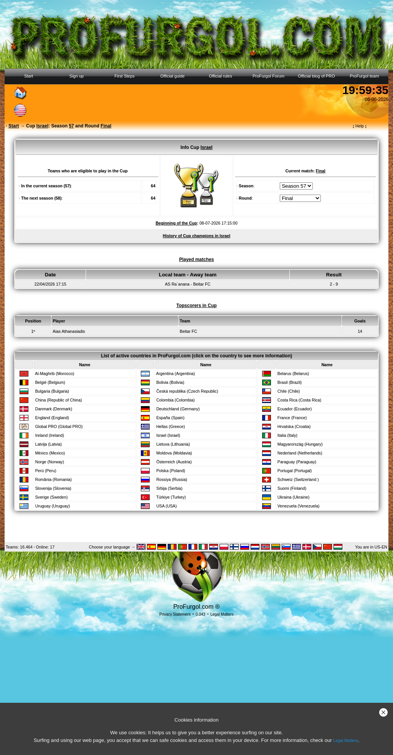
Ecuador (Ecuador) (294, 408)
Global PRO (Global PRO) (59, 426)
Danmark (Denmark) (53, 408)
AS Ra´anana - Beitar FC (187, 284)
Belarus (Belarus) (293, 373)
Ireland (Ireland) (49, 435)
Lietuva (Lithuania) (173, 444)
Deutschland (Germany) (178, 408)
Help (360, 126)
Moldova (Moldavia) (174, 453)
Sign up (76, 76)
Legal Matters (345, 740)
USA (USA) (166, 506)
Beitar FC (188, 331)
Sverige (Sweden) (51, 497)
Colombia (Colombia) (175, 400)
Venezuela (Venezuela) (298, 506)
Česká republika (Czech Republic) (187, 391)
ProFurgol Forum (268, 76)
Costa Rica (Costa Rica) (299, 400)
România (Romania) (53, 479)
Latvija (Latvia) (48, 444)
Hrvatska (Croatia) (293, 426)
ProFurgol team (364, 76)
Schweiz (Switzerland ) (298, 479)
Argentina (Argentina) (175, 373)
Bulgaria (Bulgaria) (52, 391)
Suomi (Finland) (291, 488)
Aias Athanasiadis (69, 331)
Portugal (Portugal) (294, 470)
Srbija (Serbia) (169, 488)
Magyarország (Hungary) (300, 444)
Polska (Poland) (170, 470)
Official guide (172, 76)
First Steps (124, 76)
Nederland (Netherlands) (299, 453)
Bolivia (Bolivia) (170, 382)
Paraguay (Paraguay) (296, 461)
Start (28, 76)
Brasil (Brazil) (289, 382)
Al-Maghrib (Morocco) (54, 373)
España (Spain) (170, 417)
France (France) (292, 417)
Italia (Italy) (287, 435)
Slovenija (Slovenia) (53, 488)
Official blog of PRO (316, 76)
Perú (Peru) (45, 470)
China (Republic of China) (58, 400)
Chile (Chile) (288, 391)
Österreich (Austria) (174, 461)
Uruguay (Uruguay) (52, 506)
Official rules (220, 76)
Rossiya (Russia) (171, 479)
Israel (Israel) (168, 435)
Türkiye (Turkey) (171, 497)
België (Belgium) (50, 382)
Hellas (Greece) (170, 426)
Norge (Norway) (49, 461)
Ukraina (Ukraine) (293, 497)
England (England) (52, 417)
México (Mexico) (50, 453)
